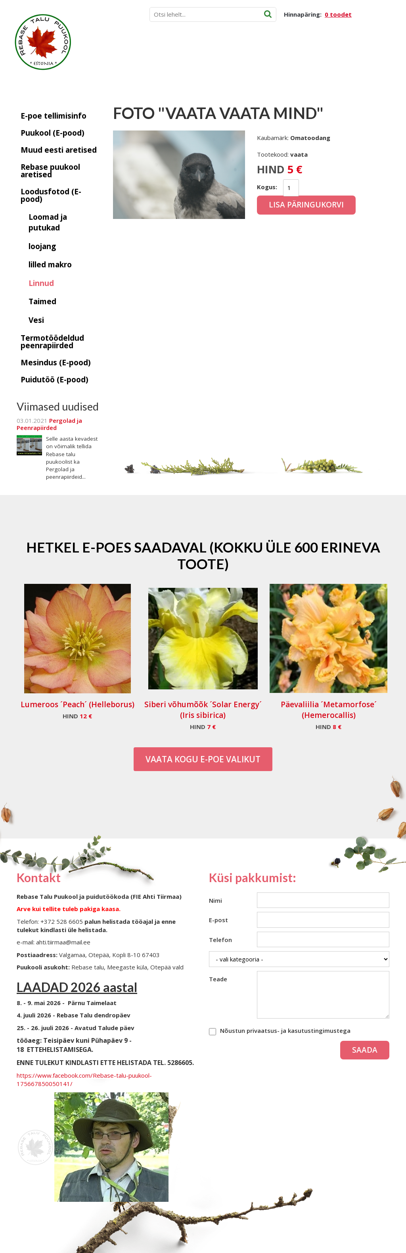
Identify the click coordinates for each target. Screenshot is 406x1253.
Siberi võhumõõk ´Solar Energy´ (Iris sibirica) (203, 709)
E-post (218, 920)
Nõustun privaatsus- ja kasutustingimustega (285, 1030)
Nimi (215, 900)
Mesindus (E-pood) (56, 362)
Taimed (42, 301)
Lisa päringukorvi (306, 205)
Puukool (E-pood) (52, 133)
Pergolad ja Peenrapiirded (49, 424)
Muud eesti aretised (59, 150)
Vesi (36, 320)
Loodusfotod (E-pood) (51, 195)
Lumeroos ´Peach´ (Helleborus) (77, 704)
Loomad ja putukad (48, 222)
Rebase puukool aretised (50, 171)
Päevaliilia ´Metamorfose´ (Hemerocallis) (329, 709)
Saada (364, 1050)
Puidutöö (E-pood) (54, 379)
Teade (218, 979)
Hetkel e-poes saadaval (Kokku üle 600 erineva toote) (203, 555)
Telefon (220, 940)
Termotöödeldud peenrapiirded (52, 342)
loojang (42, 246)
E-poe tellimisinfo (53, 116)
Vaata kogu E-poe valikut (203, 759)
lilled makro (50, 264)
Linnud (41, 283)
